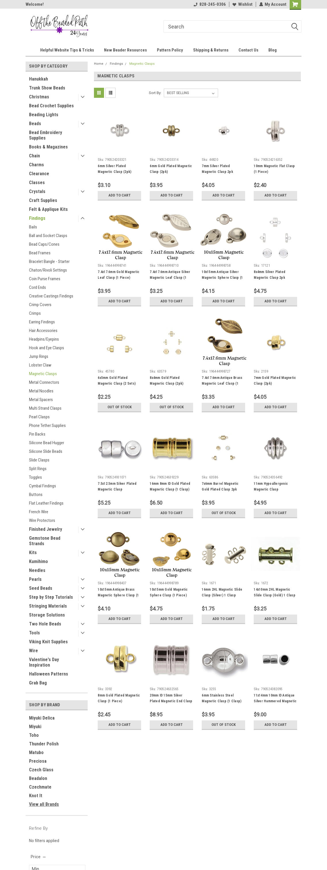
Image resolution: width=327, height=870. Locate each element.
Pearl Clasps (39, 416)
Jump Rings (38, 356)
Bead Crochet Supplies (51, 105)
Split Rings (38, 468)
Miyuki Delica (42, 718)
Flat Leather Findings (46, 503)
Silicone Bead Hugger (46, 442)
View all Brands (44, 804)
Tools (34, 633)
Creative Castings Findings (51, 296)
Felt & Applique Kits (48, 209)
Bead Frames (40, 252)
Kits (33, 552)
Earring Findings (42, 322)
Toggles (35, 477)
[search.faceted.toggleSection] (38, 857)
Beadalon (38, 778)
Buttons (36, 494)
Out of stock (119, 407)
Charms (36, 164)
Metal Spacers (41, 399)
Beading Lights (43, 114)
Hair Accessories (43, 330)
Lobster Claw (40, 365)
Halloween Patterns (48, 674)
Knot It (35, 795)
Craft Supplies (43, 200)
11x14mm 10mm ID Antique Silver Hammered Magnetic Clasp (275, 701)
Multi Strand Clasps (45, 408)
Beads (35, 123)
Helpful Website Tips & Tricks (67, 50)
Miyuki (35, 726)
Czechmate (40, 787)
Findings (37, 218)
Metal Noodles (41, 391)
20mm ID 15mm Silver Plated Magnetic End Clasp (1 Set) (171, 701)
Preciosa (38, 761)
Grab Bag (38, 683)
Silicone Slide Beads (45, 451)
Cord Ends (37, 287)
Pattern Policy (170, 50)
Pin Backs (37, 434)
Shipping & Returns (210, 50)
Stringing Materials (48, 606)
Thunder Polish (44, 744)
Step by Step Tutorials (51, 597)
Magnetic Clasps (43, 373)
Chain (34, 156)
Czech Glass (41, 769)
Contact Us (248, 50)
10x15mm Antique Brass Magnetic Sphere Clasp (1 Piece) (118, 595)
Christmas (39, 97)
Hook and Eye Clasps (46, 347)
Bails (33, 227)
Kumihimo (38, 561)
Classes (37, 182)
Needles (37, 570)
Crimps (35, 313)
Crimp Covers (40, 304)
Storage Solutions (47, 615)
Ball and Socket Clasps (48, 235)
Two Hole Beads (45, 624)
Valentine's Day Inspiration (44, 662)
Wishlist (242, 4)
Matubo (36, 752)
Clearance (39, 173)
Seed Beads (40, 588)
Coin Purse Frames (44, 278)
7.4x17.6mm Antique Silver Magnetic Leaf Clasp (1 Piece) (170, 277)
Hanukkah (38, 79)
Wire (33, 650)
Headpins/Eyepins (44, 339)
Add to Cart (119, 195)
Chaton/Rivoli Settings (48, 270)
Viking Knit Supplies (48, 641)
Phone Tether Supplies (47, 425)
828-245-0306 (209, 4)
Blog (272, 50)
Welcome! (35, 4)
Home (98, 64)
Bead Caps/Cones (44, 244)
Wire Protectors (42, 520)
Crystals (37, 191)
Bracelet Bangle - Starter (49, 261)
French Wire (38, 511)
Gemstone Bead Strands (44, 540)
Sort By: (155, 93)
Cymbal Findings (42, 486)
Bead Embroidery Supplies (45, 135)
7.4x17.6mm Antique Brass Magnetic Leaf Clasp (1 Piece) (222, 383)
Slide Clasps (39, 460)
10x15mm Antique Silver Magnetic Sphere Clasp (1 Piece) (222, 277)
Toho (34, 735)
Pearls (35, 579)
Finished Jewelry (45, 529)
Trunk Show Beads (47, 88)
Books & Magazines (48, 147)
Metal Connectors (44, 382)
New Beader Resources (125, 50)
